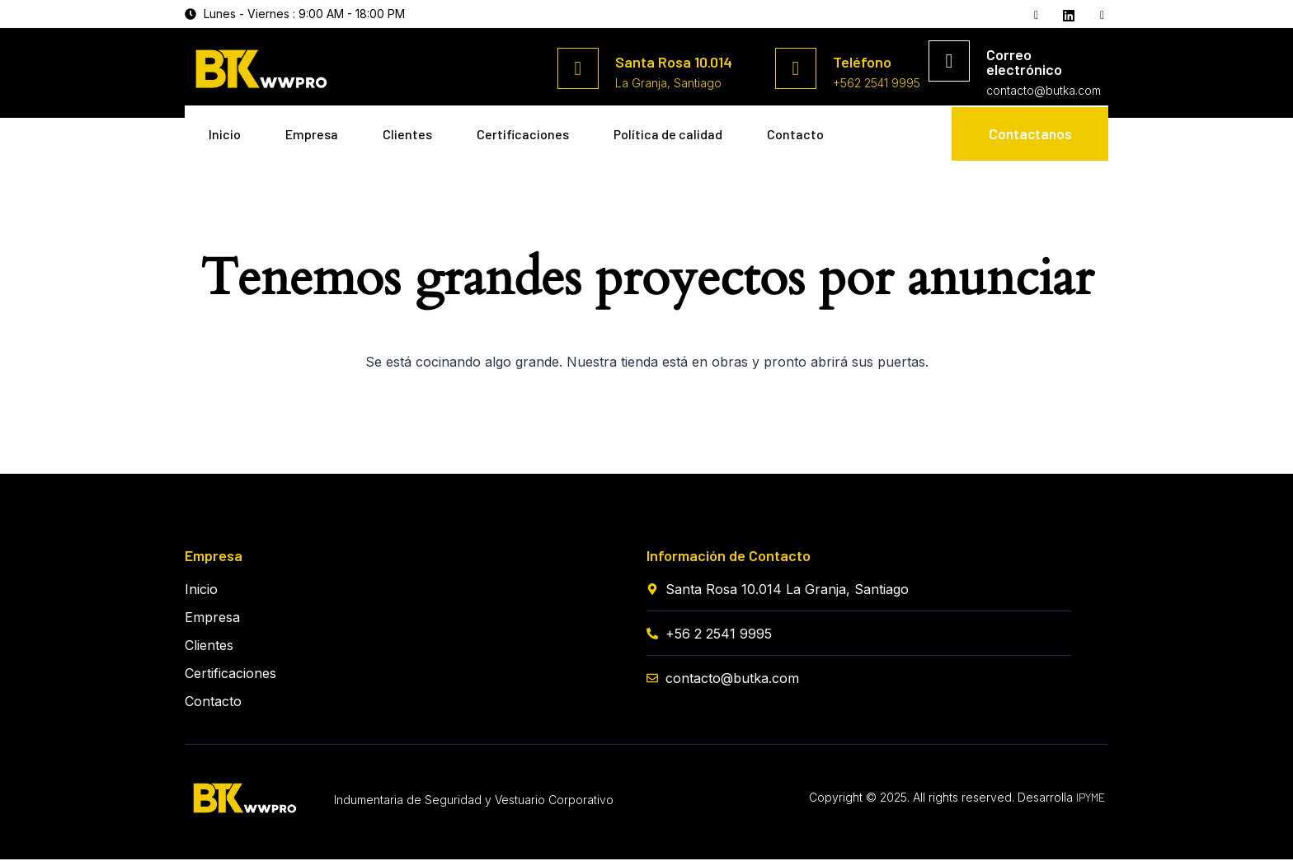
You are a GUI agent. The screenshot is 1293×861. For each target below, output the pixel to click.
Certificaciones (538, 130)
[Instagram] (1100, 15)
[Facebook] (1034, 15)
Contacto (237, 177)
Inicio (225, 130)
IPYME (1090, 799)
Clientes (418, 130)
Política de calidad (688, 130)
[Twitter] (1067, 14)
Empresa (317, 130)
